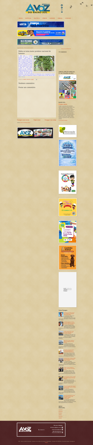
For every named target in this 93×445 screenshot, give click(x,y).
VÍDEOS (44, 18)
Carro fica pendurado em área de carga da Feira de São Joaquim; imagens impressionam (69, 397)
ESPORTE (52, 18)
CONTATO (68, 18)
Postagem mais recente (23, 120)
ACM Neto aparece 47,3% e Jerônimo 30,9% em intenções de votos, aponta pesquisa (69, 323)
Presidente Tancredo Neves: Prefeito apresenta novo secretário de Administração (69, 350)
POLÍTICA (37, 18)
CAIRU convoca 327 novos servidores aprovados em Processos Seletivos (69, 332)
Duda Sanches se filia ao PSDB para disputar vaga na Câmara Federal (69, 377)
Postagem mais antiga (50, 120)
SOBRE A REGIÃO (63, 104)
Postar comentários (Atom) (25, 122)
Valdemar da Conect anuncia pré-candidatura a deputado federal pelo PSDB (69, 313)
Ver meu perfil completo (63, 120)
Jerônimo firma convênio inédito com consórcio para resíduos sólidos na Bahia (70, 359)
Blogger (46, 442)
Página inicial (37, 120)
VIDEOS (60, 418)
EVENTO (60, 413)
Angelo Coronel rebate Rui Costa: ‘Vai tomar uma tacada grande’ (69, 368)
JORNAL (60, 18)
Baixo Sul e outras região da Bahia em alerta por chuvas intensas (69, 341)
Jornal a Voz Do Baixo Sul (66, 48)
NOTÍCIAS (28, 18)
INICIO (21, 18)
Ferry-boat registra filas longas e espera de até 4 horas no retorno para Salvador (70, 387)
